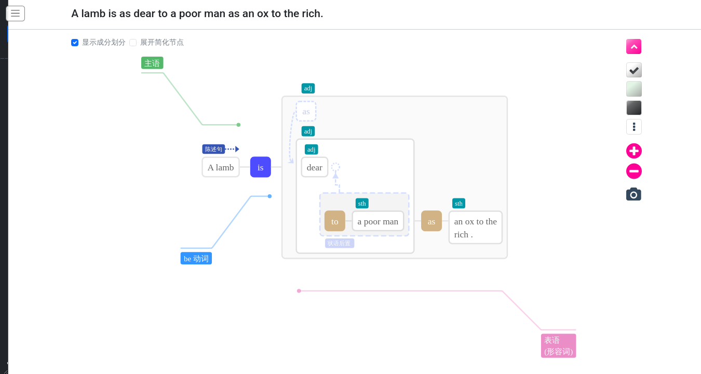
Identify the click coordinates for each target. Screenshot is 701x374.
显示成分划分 (100, 42)
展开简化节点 (158, 42)
